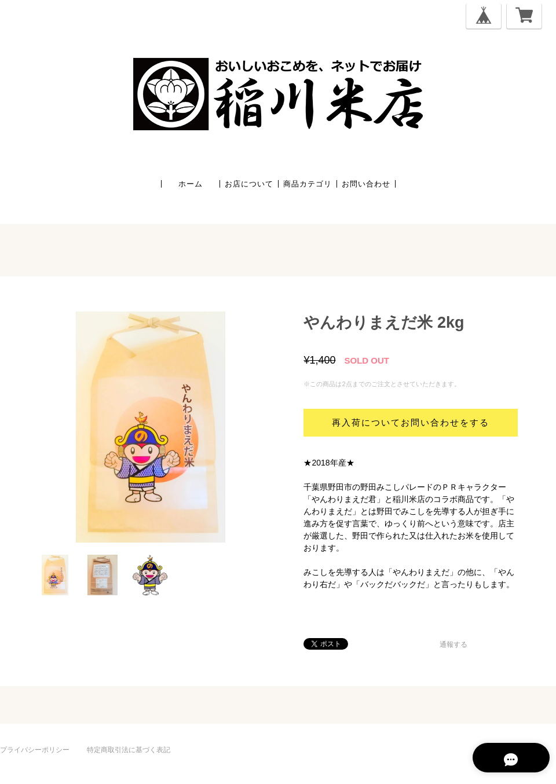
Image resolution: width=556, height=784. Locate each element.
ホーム (190, 184)
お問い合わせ (366, 184)
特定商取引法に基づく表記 (128, 750)
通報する (453, 644)
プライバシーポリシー (35, 750)
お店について (249, 184)
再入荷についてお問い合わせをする (410, 422)
